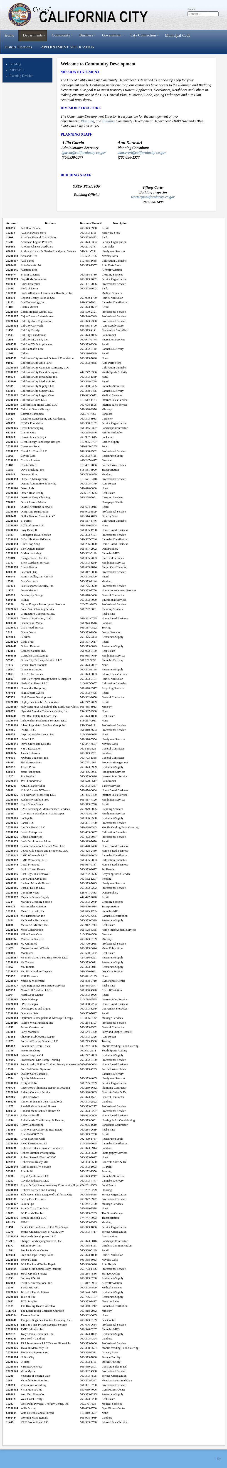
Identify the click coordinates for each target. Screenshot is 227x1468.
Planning (87, 121)
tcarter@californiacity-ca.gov (153, 197)
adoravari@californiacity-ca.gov (142, 153)
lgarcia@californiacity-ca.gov (84, 153)
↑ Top (217, 1458)
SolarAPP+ (17, 70)
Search (191, 9)
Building (15, 64)
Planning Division (21, 75)
